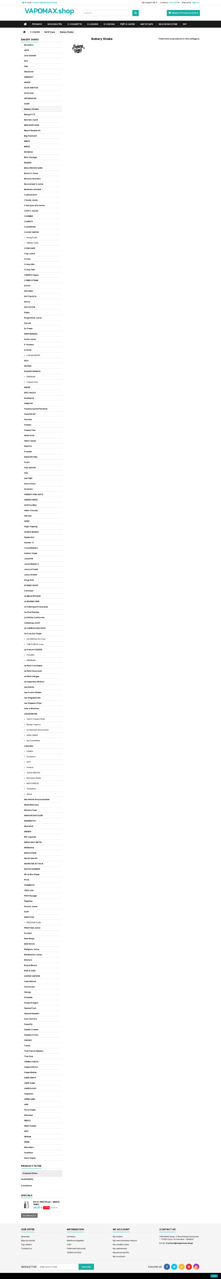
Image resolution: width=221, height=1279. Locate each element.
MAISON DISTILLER (33, 815)
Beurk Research (32, 130)
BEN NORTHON (31, 125)
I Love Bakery (31, 547)
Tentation (31, 788)
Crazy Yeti (29, 269)
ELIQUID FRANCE (32, 371)
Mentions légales (75, 1240)
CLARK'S (28, 221)
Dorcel (27, 323)
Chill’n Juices (31, 210)
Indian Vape (30, 553)
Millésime (29, 847)
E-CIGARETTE (75, 24)
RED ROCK (29, 943)
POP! (26, 911)
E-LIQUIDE (92, 24)
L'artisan (28, 590)
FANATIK (28, 403)
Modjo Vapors (33, 724)
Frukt (27, 462)
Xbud (29, 794)
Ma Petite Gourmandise (36, 799)
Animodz (29, 93)
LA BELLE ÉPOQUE (32, 596)
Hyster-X (29, 542)
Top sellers (26, 1244)
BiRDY (27, 141)
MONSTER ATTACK (33, 863)
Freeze (29, 767)
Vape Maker (30, 1072)
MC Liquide (30, 836)
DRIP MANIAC (31, 333)
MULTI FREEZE (32, 783)
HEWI (26, 521)
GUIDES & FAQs (74, 1252)
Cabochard (30, 194)
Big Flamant (30, 135)
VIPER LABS (29, 1099)
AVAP (26, 103)
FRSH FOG (29, 435)
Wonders (29, 1147)
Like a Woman (31, 708)
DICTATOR (29, 307)
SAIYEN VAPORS (32, 976)
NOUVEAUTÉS (55, 24)
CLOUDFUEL (30, 226)
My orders (118, 1236)
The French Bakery (34, 1050)
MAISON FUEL (30, 456)
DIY (184, 24)
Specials (26, 1195)
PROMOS (37, 24)
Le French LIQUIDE (33, 649)
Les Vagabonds (32, 697)
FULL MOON (30, 467)
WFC (26, 1131)
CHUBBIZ (28, 216)
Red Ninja (29, 938)
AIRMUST (28, 77)
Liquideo (28, 745)
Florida (28, 419)
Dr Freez (28, 328)
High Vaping (30, 526)
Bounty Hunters (32, 178)
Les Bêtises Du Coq (35, 638)
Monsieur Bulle (33, 778)
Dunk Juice (30, 339)
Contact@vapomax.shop (179, 1243)
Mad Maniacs (31, 804)
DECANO (28, 291)
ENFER (27, 387)
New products (28, 1240)
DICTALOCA (30, 296)
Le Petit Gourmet (33, 671)
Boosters (28, 44)
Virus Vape (29, 1109)
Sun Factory (30, 1018)
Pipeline (28, 901)
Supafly (28, 1024)
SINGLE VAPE (32, 242)
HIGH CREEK (32, 735)
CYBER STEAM (31, 280)
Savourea (29, 986)
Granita (28, 489)
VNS (26, 1104)
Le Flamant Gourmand (37, 729)
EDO (26, 360)
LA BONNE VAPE (31, 601)
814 (26, 60)
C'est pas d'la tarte (34, 205)
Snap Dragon (31, 1002)
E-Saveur (29, 344)
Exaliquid (29, 398)
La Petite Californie (34, 617)
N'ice (26, 879)
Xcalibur (28, 1152)
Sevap (27, 992)
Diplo (27, 312)
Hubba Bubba (31, 531)
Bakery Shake (31, 109)
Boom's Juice (31, 173)
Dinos (27, 301)
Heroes (27, 515)
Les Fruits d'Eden (32, 692)
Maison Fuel (30, 810)
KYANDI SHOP (31, 585)
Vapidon (28, 1093)
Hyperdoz (29, 537)
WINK (27, 1141)
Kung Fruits (31, 237)
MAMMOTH (30, 820)
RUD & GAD (30, 970)
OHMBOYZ (29, 885)
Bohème (28, 151)
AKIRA (27, 82)
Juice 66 (28, 558)
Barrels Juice (31, 119)
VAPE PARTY (30, 1077)
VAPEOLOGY (30, 1088)
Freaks (27, 424)
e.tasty (27, 349)
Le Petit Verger (31, 676)
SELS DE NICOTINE (167, 24)
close (214, 1276)
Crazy (27, 258)
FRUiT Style (30, 440)
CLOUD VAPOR (31, 232)
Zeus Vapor (30, 1158)
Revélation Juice (33, 954)
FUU (26, 473)
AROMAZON (30, 98)
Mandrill (28, 826)
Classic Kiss (32, 382)
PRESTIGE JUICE (32, 927)
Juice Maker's (31, 564)
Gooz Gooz (30, 483)
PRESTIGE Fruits (33, 922)
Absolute (28, 71)
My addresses (120, 1248)
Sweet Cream (31, 1029)
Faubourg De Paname (35, 408)
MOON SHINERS (32, 869)
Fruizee (28, 451)
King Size (29, 580)
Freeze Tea (29, 430)
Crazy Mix (29, 264)
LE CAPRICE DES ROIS (35, 628)
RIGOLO (28, 960)
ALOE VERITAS (31, 87)
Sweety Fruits (31, 1034)
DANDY (29, 751)
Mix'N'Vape (146, 24)
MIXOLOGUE (30, 852)
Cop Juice (29, 253)
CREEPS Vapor (31, 275)
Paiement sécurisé (76, 1248)
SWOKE (28, 1040)
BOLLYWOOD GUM (33, 168)
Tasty (27, 1045)
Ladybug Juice (32, 622)
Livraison (71, 1236)
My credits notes (121, 1244)
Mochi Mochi (30, 858)
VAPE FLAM (29, 1083)
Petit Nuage (30, 895)
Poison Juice (30, 906)
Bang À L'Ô (29, 114)
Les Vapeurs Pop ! (33, 703)
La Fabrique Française (36, 606)
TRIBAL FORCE (31, 1061)
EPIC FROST (30, 392)
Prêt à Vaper (127, 24)
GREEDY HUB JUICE (33, 494)
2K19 (26, 50)
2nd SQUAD (30, 55)
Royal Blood (30, 965)
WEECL (27, 1120)
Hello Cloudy (31, 510)
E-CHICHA (109, 24)
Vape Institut (31, 1067)
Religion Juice (31, 949)
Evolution (30, 756)
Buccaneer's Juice (33, 184)
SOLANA (28, 997)
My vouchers (119, 1256)
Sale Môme (30, 981)
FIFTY (28, 762)
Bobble (27, 162)
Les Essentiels (33, 740)
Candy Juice (31, 200)
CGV (69, 1244)
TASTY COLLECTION (35, 719)
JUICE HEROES (33, 772)
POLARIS (30, 654)
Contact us (26, 1248)
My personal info (121, 1252)
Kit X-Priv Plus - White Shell (46, 1203)
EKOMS (27, 366)
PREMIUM (30, 376)
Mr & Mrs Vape (31, 874)
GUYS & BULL (30, 505)
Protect (28, 933)
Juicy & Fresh (31, 569)
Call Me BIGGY (33, 355)
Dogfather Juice (33, 317)
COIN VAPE (29, 248)
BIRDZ (27, 146)
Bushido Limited (32, 189)
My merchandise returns (125, 1240)
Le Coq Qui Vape (32, 633)
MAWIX (27, 831)
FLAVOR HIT (30, 414)
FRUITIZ (28, 446)
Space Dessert (31, 1013)
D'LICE (27, 285)
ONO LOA (28, 890)
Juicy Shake (30, 574)
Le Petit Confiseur (33, 665)
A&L (26, 66)
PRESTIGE (29, 917)
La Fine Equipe (31, 612)
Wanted (28, 1115)
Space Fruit (30, 1008)
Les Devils (29, 687)
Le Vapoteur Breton (34, 681)
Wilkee (27, 1136)
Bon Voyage (30, 157)
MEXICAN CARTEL (33, 842)
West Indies (30, 1125)
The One (28, 1056)
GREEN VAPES (31, 499)
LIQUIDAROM (30, 713)
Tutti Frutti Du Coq (34, 644)
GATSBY (28, 478)
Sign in (195, 2)
